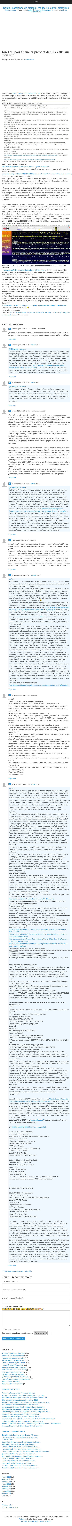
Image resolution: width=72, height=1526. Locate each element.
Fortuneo (38, 10)
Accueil (24, 1521)
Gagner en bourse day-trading (57, 312)
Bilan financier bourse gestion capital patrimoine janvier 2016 (24, 1409)
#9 (9, 784)
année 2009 (6, 1493)
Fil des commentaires (10, 1507)
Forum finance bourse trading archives (16, 1379)
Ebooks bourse (10, 10)
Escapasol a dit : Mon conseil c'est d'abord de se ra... (21, 1449)
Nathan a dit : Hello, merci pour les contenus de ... (20, 1447)
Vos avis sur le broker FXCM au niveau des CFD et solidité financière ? (28, 1419)
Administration (45, 1521)
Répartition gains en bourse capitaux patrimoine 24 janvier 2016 (25, 1412)
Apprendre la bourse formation (13, 1358)
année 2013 (6, 1484)
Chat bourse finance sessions (13, 1372)
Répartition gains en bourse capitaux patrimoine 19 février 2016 (25, 1402)
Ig (52, 10)
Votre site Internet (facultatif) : (13, 1298)
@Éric (11, 579)
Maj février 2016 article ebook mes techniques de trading (23, 1395)
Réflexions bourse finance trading (14, 1370)
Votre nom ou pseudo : (10, 1281)
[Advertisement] (36, 28)
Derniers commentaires (13, 1431)
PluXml (21, 1519)
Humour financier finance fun (12, 1365)
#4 (9, 411)
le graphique (50, 610)
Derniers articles (10, 1389)
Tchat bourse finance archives (13, 1374)
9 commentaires (29, 59)
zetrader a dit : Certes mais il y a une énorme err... (20, 1468)
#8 (9, 695)
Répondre (12, 339)
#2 (9, 345)
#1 (9, 329)
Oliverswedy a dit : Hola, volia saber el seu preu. (20, 1437)
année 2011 (6, 1489)
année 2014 (6, 1482)
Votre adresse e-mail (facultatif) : (14, 1290)
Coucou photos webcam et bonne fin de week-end (20, 1414)
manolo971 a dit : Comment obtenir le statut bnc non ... (22, 1456)
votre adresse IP (37, 1120)
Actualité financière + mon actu (19, 312)
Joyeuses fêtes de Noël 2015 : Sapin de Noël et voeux (22, 1426)
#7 (9, 575)
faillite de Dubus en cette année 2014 (26, 93)
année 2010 (6, 1491)
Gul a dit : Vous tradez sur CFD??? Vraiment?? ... (20, 1465)
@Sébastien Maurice (17, 349)
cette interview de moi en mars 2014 (29, 617)
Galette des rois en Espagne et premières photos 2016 (22, 1421)
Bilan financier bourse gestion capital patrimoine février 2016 (24, 1398)
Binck (32, 10)
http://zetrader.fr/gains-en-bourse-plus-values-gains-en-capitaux (25, 167)
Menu (36, 2)
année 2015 (6, 1479)
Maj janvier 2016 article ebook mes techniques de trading (23, 1407)
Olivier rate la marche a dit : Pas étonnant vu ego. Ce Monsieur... (26, 1451)
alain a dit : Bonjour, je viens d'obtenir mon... (18, 1444)
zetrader (33, 345)
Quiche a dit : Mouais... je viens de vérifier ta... (19, 1454)
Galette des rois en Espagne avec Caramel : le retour (21, 1416)
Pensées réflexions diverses (12, 1384)
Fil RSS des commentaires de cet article (17, 1271)
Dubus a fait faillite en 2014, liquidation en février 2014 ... (25, 270)
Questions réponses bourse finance (15, 1377)
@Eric (11, 788)
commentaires (36, 12)
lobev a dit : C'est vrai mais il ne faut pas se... (19, 1461)
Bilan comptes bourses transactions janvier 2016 (20, 1405)
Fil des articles (7, 1505)
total (4, 1496)
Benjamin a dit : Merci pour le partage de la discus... (21, 1442)
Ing (28, 10)
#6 (9, 540)
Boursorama (46, 10)
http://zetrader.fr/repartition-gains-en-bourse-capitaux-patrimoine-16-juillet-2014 (38, 685)
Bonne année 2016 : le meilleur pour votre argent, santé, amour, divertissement (31, 1423)
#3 (9, 382)
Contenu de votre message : (12, 1306)
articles (64, 10)
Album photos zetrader (10, 1381)
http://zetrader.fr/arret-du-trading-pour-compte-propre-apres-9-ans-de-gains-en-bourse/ (34, 305)
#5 (9, 483)
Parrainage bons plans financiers (14, 1367)
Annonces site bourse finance (38, 312)
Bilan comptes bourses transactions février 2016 (20, 1400)
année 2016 (6, 1477)
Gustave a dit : (7, 1440)
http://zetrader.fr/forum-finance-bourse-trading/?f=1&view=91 (31, 899)
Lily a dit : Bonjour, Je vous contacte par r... (18, 1458)
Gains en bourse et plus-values (13, 1363)
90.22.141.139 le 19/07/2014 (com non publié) (29, 1127)
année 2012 (6, 1486)
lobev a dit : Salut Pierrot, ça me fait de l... (17, 1463)
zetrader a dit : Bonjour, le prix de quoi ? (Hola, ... (20, 1435)
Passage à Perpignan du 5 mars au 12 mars (18, 1393)
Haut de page (33, 1521)
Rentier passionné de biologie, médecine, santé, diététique (36, 8)
